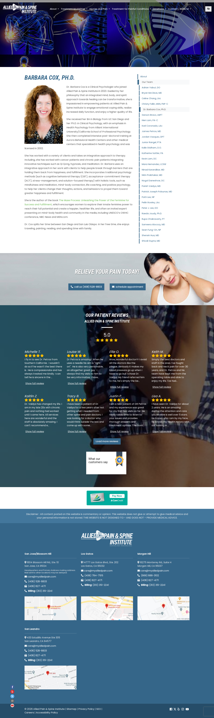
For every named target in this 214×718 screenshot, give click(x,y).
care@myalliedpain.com (40, 576)
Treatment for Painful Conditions (132, 9)
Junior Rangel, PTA (151, 142)
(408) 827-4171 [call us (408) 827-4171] (35, 586)
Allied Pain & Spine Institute (49, 709)
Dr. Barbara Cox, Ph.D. (154, 109)
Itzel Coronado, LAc (152, 125)
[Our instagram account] (183, 709)
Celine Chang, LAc (151, 98)
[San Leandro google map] (51, 677)
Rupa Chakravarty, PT (153, 218)
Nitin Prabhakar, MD (152, 175)
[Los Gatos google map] (107, 608)
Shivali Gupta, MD (151, 240)
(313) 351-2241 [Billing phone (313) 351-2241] (38, 591)
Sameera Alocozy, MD (153, 224)
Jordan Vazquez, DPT (153, 136)
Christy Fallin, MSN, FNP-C (155, 103)
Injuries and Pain (99, 9)
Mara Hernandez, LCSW (154, 164)
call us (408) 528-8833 (86, 287)
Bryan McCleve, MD (152, 92)
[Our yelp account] (178, 709)
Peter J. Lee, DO (150, 207)
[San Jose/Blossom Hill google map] (51, 608)
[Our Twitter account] (174, 709)
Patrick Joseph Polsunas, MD (157, 191)
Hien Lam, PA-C (150, 120)
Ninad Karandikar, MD (153, 169)
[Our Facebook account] (171, 709)
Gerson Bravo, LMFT (152, 114)
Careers (29, 712)
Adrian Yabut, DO (151, 87)
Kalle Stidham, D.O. (152, 147)
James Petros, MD (151, 131)
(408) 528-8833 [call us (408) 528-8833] (36, 581)
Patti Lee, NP (148, 197)
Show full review (34, 383)
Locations (160, 9)
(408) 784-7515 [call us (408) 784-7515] (92, 575)
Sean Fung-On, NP (151, 229)
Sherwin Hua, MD (150, 235)
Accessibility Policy (47, 712)
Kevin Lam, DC (149, 158)
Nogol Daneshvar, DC (153, 180)
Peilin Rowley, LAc (151, 202)
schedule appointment (127, 287)
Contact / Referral (180, 9)
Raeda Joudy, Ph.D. (152, 213)
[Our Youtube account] (187, 709)
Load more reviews (107, 441)
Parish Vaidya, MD (151, 186)
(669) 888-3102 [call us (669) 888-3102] (148, 575)
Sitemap (71, 709)
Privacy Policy (86, 709)
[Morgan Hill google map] (163, 608)
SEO (98, 709)
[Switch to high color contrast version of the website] (208, 9)
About (54, 9)
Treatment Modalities (74, 9)
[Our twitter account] (12, 696)
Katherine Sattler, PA (152, 153)
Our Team (147, 82)
